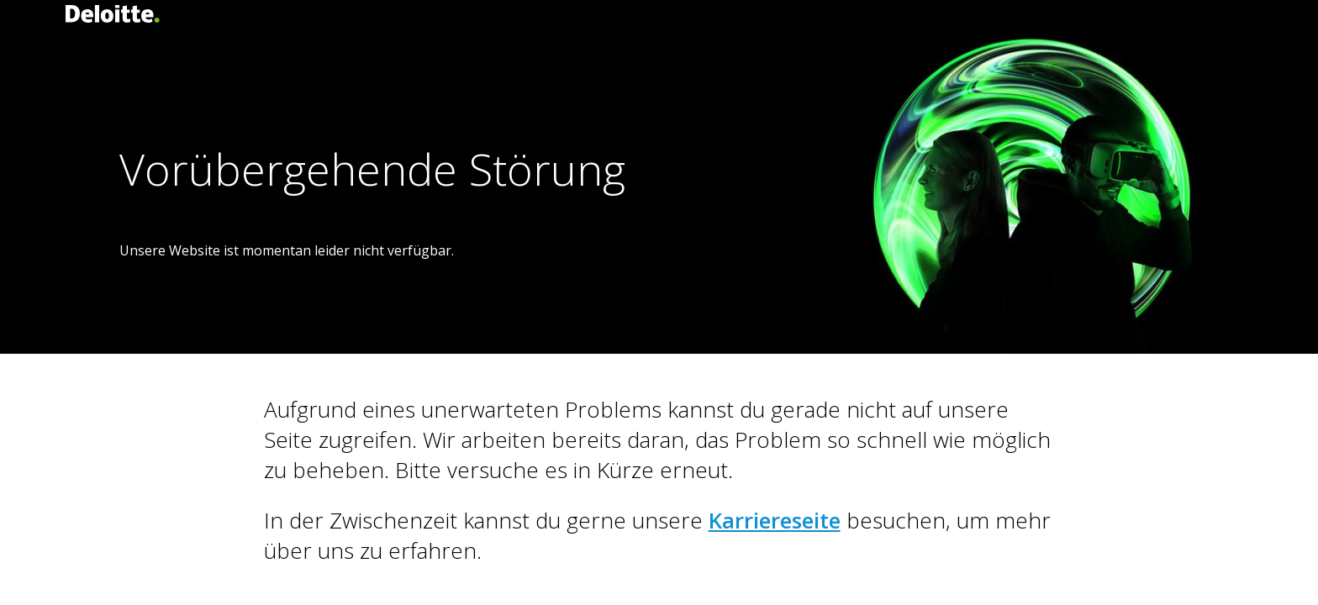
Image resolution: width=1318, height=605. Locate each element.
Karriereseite (775, 520)
